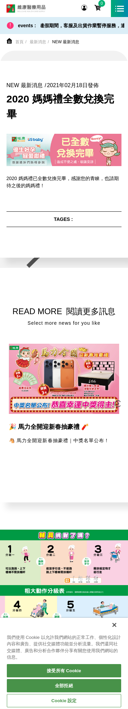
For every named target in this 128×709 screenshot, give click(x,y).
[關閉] (114, 625)
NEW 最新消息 (65, 41)
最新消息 (38, 41)
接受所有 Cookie (64, 670)
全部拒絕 (64, 685)
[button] (118, 403)
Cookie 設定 (63, 700)
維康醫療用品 (25, 8)
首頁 (19, 41)
